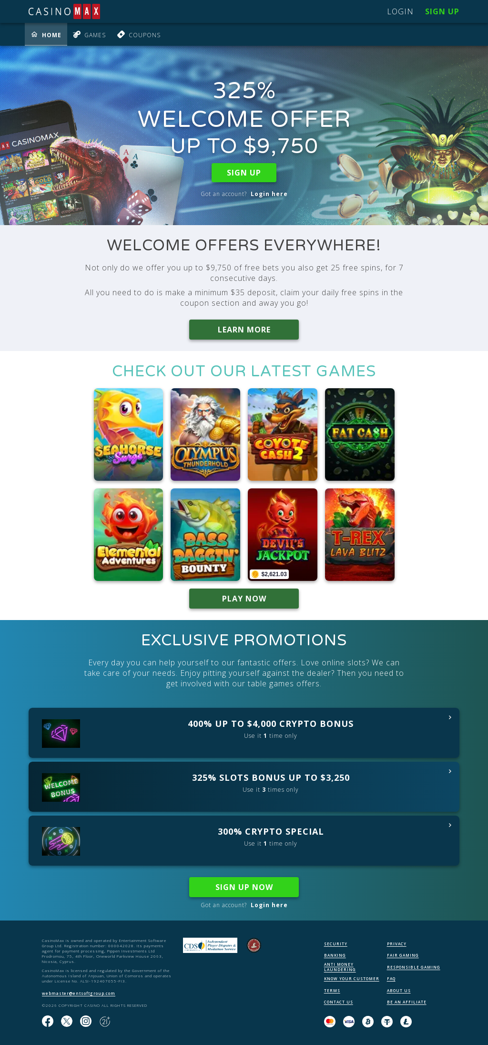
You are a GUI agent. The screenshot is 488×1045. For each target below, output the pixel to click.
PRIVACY (397, 943)
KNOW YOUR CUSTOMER (351, 978)
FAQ (391, 978)
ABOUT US (399, 990)
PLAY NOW (244, 598)
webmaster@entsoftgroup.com (78, 993)
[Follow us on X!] (66, 1021)
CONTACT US (338, 1001)
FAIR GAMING (403, 955)
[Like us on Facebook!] (47, 1021)
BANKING (335, 955)
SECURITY (335, 943)
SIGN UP (244, 172)
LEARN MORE (244, 329)
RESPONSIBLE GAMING (413, 967)
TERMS (332, 990)
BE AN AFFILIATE (407, 1001)
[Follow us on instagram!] (86, 1021)
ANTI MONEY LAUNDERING (340, 967)
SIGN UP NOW (244, 887)
